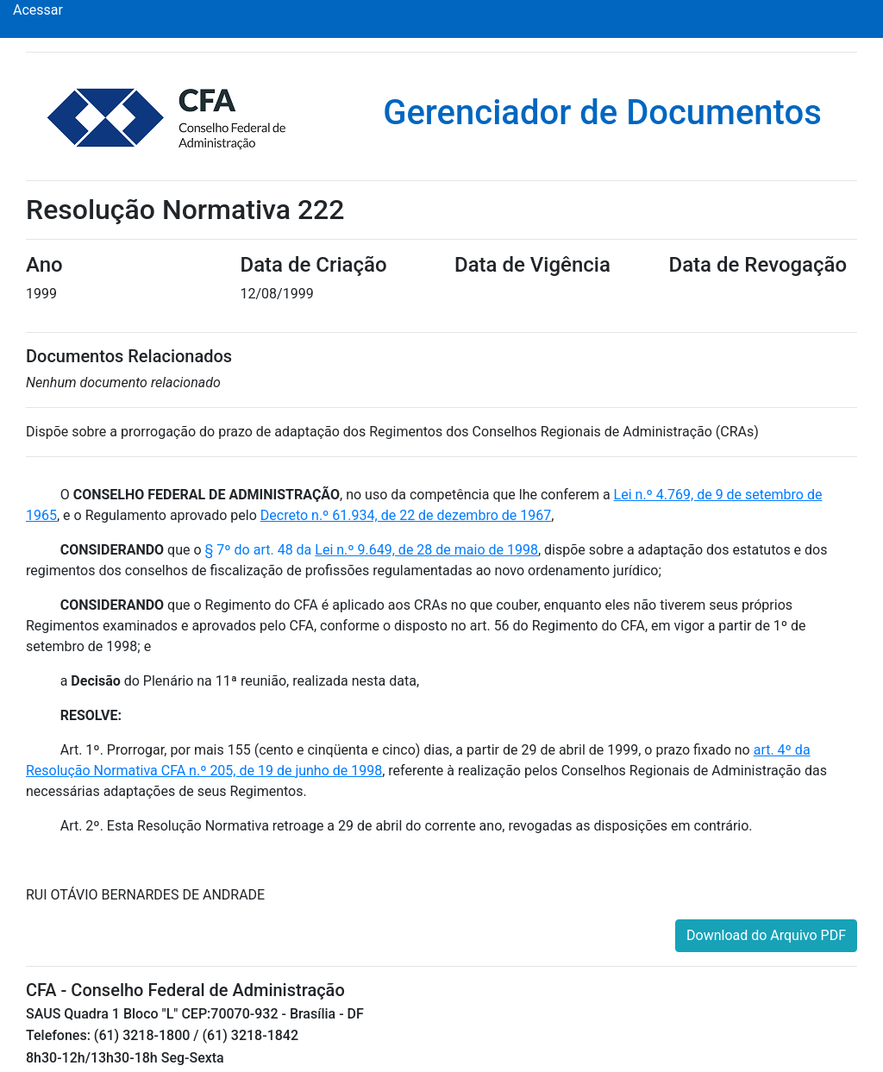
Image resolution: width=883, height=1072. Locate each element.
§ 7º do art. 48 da (371, 550)
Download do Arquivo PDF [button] (766, 935)
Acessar (38, 10)
